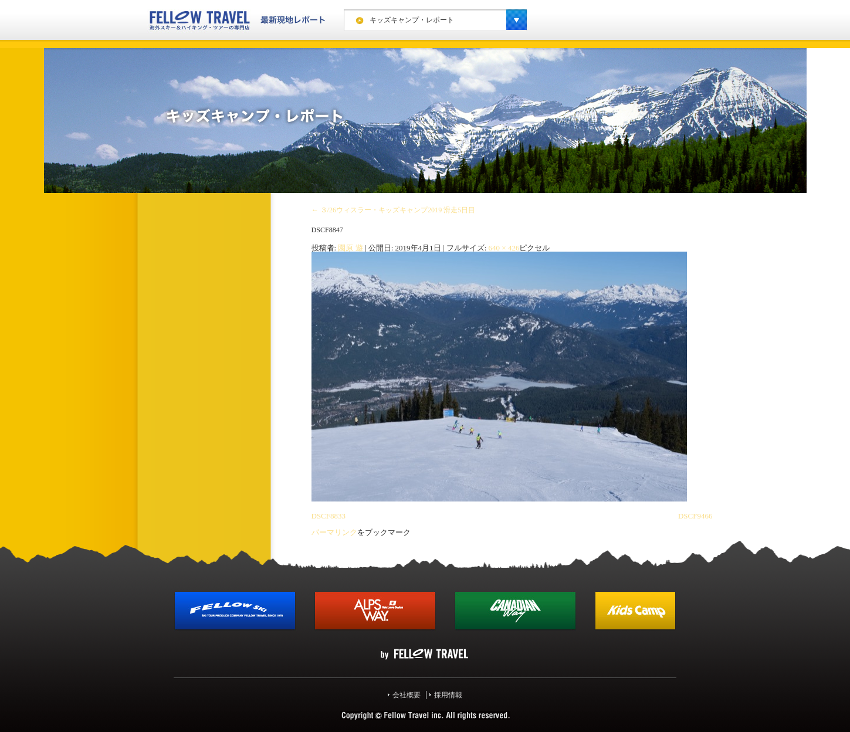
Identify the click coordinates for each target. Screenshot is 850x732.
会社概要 (406, 695)
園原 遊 (350, 247)
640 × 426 (504, 247)
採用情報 (448, 695)
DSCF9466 (695, 515)
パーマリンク (334, 532)
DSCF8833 (328, 515)
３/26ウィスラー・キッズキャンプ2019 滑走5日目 (393, 210)
